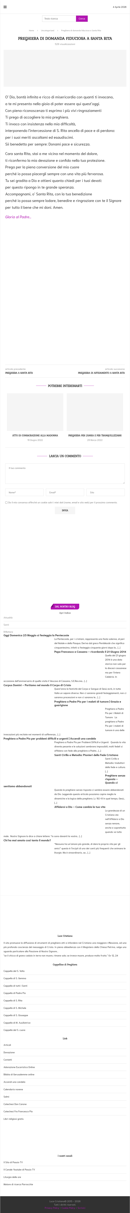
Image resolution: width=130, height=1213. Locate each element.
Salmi (6, 1096)
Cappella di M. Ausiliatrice (17, 1022)
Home (31, 30)
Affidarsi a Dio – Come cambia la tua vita (79, 806)
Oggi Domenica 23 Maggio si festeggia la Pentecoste (36, 635)
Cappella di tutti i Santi (15, 985)
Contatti (8, 1059)
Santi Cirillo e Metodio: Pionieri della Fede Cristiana (86, 754)
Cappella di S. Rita (13, 1000)
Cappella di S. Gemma (15, 978)
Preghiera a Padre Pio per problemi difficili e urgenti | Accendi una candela (50, 738)
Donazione (9, 1052)
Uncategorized (47, 30)
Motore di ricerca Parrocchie (18, 1184)
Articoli (7, 1044)
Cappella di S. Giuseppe (16, 1015)
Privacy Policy (52, 1207)
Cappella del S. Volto (14, 970)
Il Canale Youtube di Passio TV (19, 1169)
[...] (119, 647)
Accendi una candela (14, 1081)
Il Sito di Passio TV (13, 1162)
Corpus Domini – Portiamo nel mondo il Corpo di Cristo (37, 685)
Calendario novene (13, 1089)
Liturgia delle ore (12, 1176)
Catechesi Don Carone (15, 1103)
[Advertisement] (65, 246)
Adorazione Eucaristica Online (19, 1067)
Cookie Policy (68, 1207)
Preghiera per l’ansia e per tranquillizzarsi (95, 435)
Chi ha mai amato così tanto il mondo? (27, 840)
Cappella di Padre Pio (15, 992)
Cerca (82, 18)
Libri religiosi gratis (14, 1118)
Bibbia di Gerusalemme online (19, 1074)
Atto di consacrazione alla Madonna (35, 435)
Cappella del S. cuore (14, 1029)
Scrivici (81, 1207)
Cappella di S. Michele (15, 1007)
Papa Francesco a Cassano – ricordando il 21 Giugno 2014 (90, 651)
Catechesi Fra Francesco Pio (18, 1111)
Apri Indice (65, 612)
